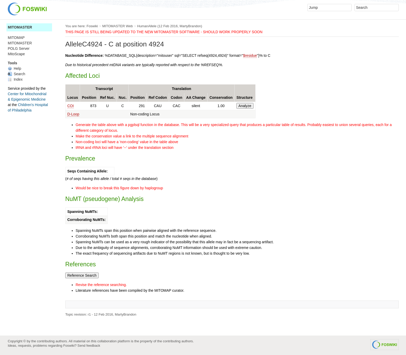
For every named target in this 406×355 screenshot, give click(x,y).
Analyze (244, 106)
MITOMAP (16, 38)
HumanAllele (147, 26)
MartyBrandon (190, 26)
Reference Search (82, 275)
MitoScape (16, 54)
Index (15, 79)
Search (16, 74)
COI (70, 106)
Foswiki (92, 26)
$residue (250, 55)
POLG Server (19, 48)
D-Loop (73, 114)
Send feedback (88, 345)
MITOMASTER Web (117, 26)
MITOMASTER (20, 27)
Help (14, 68)
